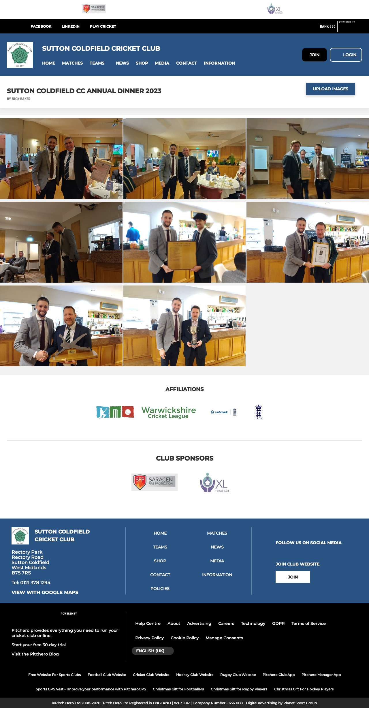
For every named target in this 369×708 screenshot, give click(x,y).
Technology (253, 623)
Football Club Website (107, 675)
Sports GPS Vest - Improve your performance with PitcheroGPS (91, 689)
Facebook (41, 26)
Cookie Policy (185, 638)
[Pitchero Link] (350, 28)
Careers (226, 623)
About (173, 623)
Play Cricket (103, 26)
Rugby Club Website (238, 675)
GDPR (278, 623)
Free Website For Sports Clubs (54, 675)
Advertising (199, 623)
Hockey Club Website (194, 675)
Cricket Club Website (151, 675)
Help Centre (148, 623)
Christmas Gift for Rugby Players (239, 689)
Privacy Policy (149, 638)
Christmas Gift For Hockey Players (304, 689)
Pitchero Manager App (321, 675)
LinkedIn (71, 26)
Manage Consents (224, 638)
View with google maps (45, 593)
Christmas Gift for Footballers (178, 689)
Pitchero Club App (279, 675)
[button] (49, 63)
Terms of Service (308, 623)
